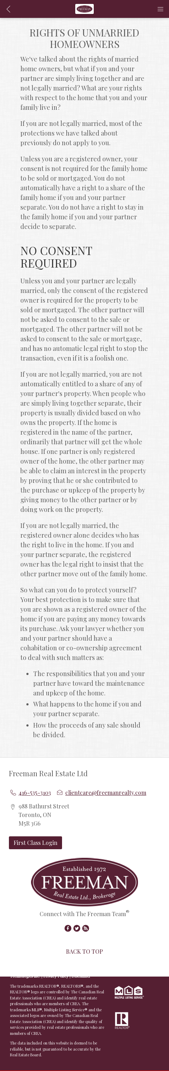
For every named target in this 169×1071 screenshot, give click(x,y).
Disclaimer (81, 976)
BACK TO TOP (84, 951)
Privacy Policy (55, 976)
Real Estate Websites (62, 970)
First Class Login (35, 842)
